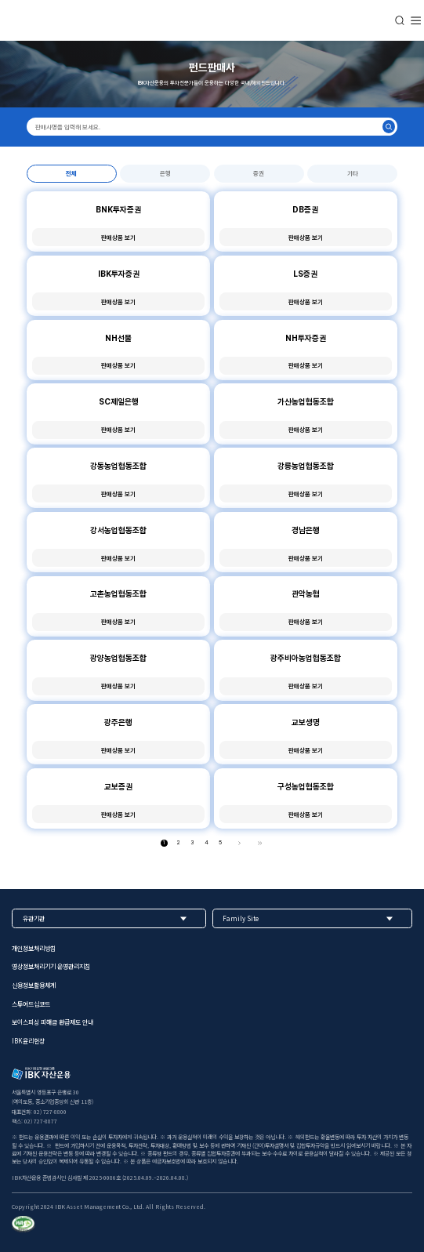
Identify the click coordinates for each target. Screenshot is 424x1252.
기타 (352, 173)
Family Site (241, 918)
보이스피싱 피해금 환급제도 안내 (52, 1022)
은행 (165, 173)
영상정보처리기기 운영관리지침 (51, 967)
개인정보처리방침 (34, 948)
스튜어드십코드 (31, 1004)
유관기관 (34, 918)
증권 (258, 173)
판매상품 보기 (118, 237)
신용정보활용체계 (34, 986)
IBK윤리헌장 (28, 1040)
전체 (71, 173)
